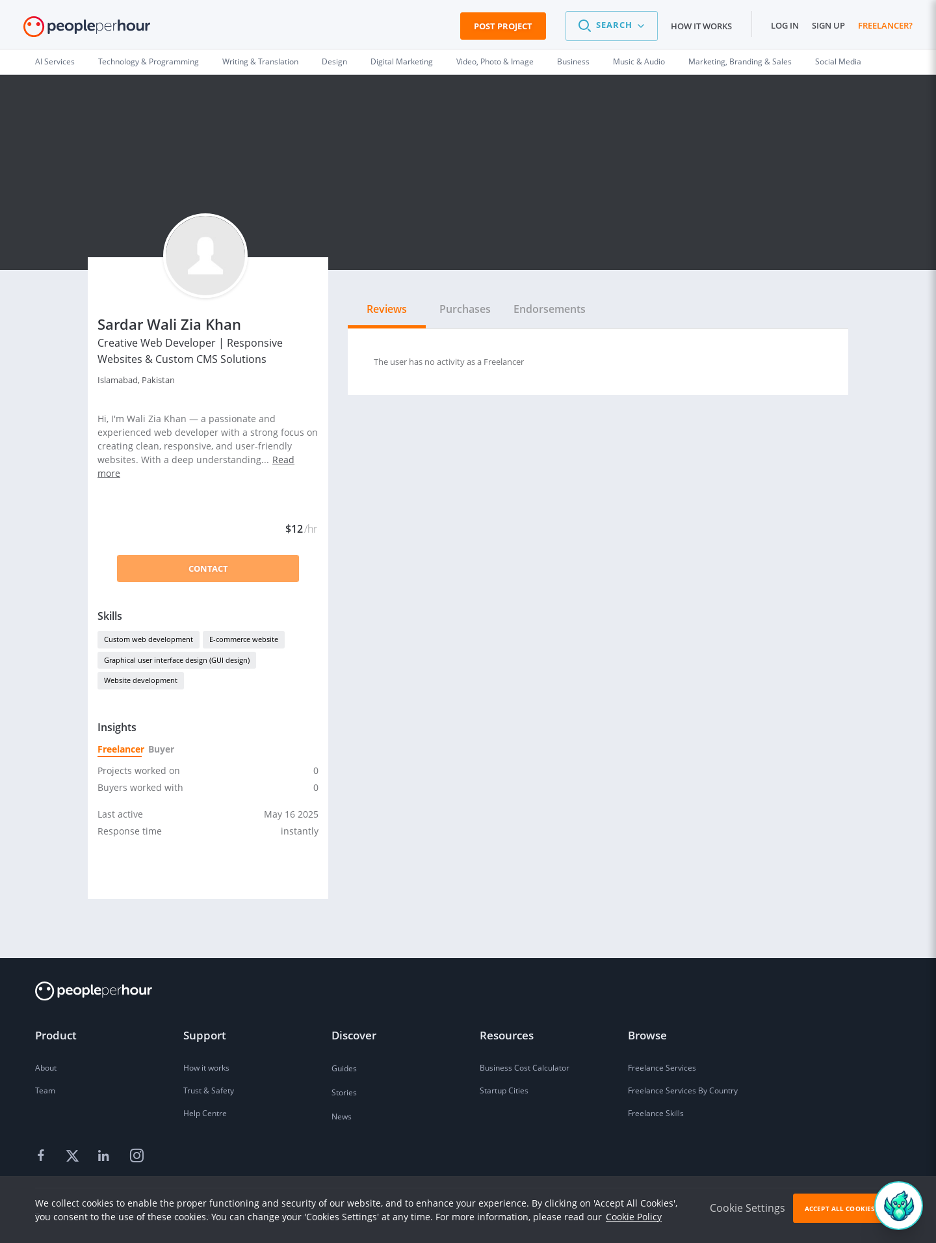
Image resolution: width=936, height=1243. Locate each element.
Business (573, 61)
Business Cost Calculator (524, 1067)
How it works (701, 26)
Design (334, 61)
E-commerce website (243, 639)
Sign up (828, 25)
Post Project (503, 26)
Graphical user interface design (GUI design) (177, 660)
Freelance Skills (656, 1113)
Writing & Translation (260, 61)
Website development (140, 680)
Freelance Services (662, 1067)
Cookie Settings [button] (747, 1208)
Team (45, 1090)
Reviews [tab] (387, 309)
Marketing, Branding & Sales (740, 61)
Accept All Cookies (840, 1208)
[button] (612, 26)
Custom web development (148, 639)
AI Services (55, 61)
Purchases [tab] (465, 309)
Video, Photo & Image (495, 61)
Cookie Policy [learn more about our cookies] (634, 1216)
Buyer (160, 749)
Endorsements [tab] (550, 309)
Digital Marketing (401, 61)
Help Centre (205, 1113)
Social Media (838, 61)
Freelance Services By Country (683, 1090)
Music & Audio (639, 61)
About (46, 1067)
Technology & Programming (148, 61)
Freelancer (120, 749)
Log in (785, 25)
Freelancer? (885, 25)
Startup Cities (504, 1090)
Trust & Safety (208, 1090)
